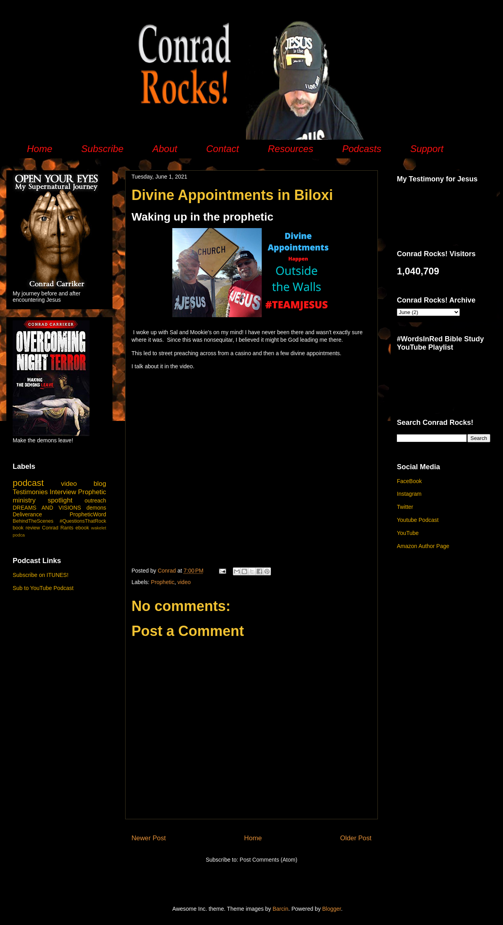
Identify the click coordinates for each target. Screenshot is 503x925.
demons (96, 507)
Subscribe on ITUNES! (41, 575)
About (164, 148)
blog (99, 483)
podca (19, 535)
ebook (82, 528)
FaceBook (409, 481)
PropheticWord (88, 514)
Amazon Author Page (423, 546)
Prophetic (162, 582)
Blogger (331, 909)
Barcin (280, 909)
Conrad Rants (57, 528)
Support (427, 148)
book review (26, 528)
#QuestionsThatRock (82, 521)
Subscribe (102, 148)
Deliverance (27, 514)
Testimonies (30, 492)
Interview (63, 492)
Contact (222, 148)
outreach (95, 500)
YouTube (408, 533)
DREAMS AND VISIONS (47, 507)
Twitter (405, 507)
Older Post (356, 838)
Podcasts (361, 148)
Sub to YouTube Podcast (43, 588)
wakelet (98, 527)
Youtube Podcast (417, 520)
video (184, 582)
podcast (28, 483)
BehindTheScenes (33, 521)
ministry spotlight (42, 500)
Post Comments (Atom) (268, 859)
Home (39, 148)
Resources (290, 148)
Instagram (409, 494)
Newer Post (148, 838)
